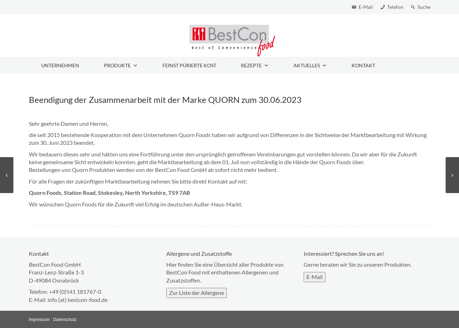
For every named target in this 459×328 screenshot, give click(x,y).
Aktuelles (310, 65)
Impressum (39, 319)
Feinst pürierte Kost (189, 65)
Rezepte (255, 65)
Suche (423, 7)
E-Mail (366, 7)
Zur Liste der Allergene (196, 292)
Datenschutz (65, 319)
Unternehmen (60, 65)
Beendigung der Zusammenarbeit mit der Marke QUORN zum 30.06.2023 (165, 99)
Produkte (121, 65)
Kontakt (363, 65)
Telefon (395, 7)
